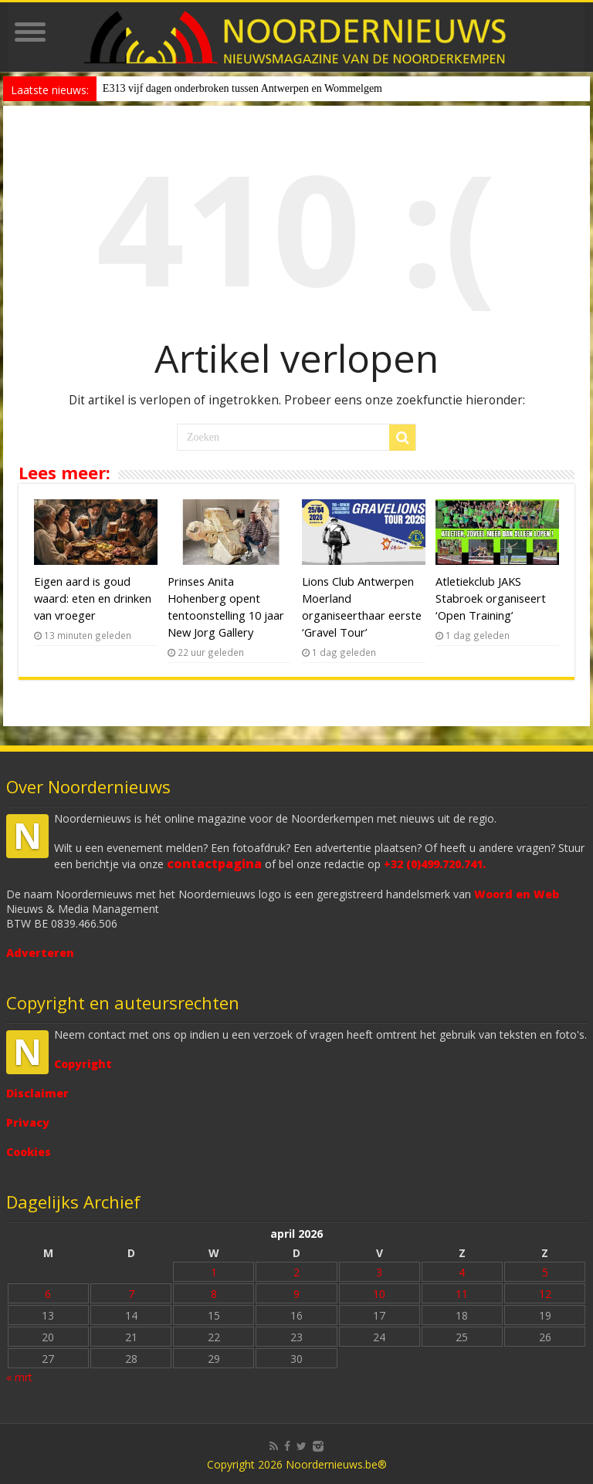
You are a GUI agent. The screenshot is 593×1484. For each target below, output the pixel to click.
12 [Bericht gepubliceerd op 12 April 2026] (545, 1293)
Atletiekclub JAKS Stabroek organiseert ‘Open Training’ (490, 598)
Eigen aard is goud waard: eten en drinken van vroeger (92, 598)
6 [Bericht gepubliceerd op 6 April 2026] (48, 1293)
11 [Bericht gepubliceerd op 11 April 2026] (462, 1293)
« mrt (19, 1377)
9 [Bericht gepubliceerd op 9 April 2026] (296, 1293)
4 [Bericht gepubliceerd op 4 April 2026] (462, 1272)
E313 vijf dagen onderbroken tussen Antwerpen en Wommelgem (242, 88)
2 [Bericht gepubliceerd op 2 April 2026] (296, 1272)
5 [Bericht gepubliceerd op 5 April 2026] (545, 1272)
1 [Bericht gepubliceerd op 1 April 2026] (214, 1272)
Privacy (27, 1122)
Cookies (28, 1151)
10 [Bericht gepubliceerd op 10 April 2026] (379, 1293)
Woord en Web (516, 894)
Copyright (83, 1063)
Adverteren (40, 952)
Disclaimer (37, 1093)
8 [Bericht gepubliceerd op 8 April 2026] (214, 1293)
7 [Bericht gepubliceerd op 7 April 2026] (131, 1293)
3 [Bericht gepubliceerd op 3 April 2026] (379, 1272)
